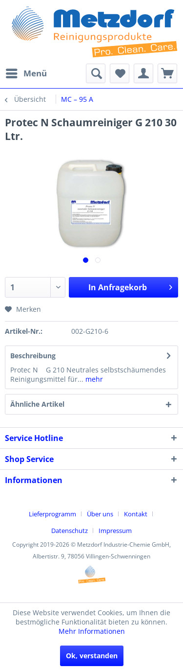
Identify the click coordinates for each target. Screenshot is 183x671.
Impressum (115, 530)
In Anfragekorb (130, 286)
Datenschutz (69, 530)
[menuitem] (26, 73)
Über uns (100, 513)
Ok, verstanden (92, 655)
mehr (93, 379)
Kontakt (135, 513)
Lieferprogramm (52, 513)
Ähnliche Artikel (37, 404)
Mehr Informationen (92, 631)
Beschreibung (33, 355)
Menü (26, 72)
